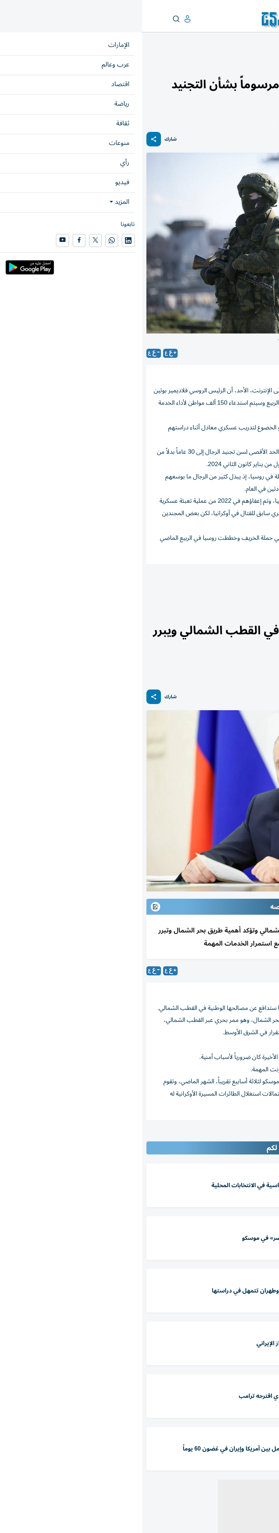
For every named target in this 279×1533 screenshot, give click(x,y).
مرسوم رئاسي (207, 584)
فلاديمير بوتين (253, 584)
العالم (243, 64)
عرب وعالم (264, 64)
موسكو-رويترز (257, 970)
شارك (29, 139)
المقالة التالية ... (256, 1135)
